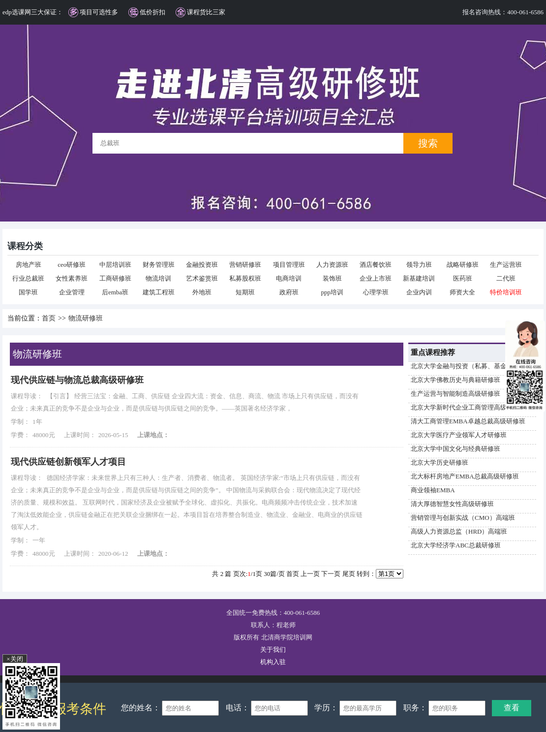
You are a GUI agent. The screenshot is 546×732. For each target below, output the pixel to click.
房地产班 (28, 264)
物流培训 (158, 278)
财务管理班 (159, 264)
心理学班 (376, 292)
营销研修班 (245, 264)
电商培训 (289, 278)
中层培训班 (115, 264)
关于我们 (273, 649)
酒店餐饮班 (376, 264)
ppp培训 (332, 292)
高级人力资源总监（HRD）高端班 (459, 531)
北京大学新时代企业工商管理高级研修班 (468, 407)
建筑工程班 (159, 292)
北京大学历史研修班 (439, 462)
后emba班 (115, 292)
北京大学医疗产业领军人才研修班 (459, 435)
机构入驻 (273, 662)
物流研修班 (85, 318)
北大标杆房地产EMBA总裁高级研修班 (465, 476)
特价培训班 (506, 292)
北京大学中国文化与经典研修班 (455, 448)
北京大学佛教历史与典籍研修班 (455, 379)
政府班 (289, 292)
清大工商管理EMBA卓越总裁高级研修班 (468, 421)
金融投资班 (202, 264)
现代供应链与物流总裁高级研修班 (77, 380)
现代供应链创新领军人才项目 (68, 462)
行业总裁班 (28, 278)
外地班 (202, 292)
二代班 (506, 278)
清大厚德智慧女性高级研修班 (452, 504)
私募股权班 (245, 278)
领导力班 (419, 264)
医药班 (462, 278)
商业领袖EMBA (433, 490)
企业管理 (72, 292)
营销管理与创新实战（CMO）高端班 (463, 517)
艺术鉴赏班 (202, 278)
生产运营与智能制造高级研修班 (455, 393)
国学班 (28, 292)
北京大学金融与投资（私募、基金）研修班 (471, 366)
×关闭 (14, 659)
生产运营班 (506, 264)
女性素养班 (72, 278)
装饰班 (332, 278)
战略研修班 (463, 264)
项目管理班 (289, 264)
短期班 (245, 292)
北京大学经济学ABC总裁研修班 (456, 545)
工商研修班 (115, 278)
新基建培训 (419, 278)
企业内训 (419, 292)
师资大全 (462, 292)
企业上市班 (376, 278)
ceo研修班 (72, 264)
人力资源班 (332, 264)
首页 (49, 318)
